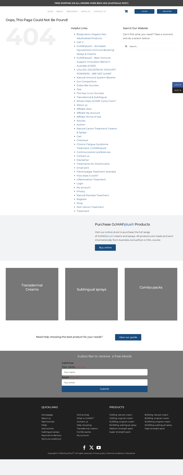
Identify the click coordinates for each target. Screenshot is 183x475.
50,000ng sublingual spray (123, 425)
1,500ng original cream (121, 418)
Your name (74, 367)
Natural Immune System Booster (96, 77)
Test (79, 89)
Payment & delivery (51, 435)
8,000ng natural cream (156, 415)
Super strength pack (120, 432)
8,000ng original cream (157, 418)
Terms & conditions (51, 439)
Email (70, 377)
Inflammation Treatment (91, 179)
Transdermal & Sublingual (92, 97)
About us (82, 105)
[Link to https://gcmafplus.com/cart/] (128, 11)
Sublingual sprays (50, 432)
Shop (80, 203)
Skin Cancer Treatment (90, 207)
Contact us (83, 156)
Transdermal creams (87, 428)
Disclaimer (83, 160)
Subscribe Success (88, 85)
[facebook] (84, 447)
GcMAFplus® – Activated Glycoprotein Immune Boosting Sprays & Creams (95, 50)
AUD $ (176, 90)
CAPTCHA (68, 363)
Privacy (81, 191)
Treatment (83, 211)
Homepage (47, 415)
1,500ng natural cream (120, 415)
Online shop (83, 415)
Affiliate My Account (88, 113)
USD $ (176, 85)
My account (83, 187)
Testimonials (47, 421)
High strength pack (155, 428)
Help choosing (84, 425)
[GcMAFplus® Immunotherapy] (20, 403)
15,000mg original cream (158, 421)
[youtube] (99, 447)
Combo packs (84, 432)
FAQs (44, 425)
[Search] (126, 46)
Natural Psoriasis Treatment (93, 195)
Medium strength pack (121, 428)
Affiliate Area (84, 109)
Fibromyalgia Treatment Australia (96, 171)
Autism (81, 124)
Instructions (47, 428)
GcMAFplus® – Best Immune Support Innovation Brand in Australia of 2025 (94, 61)
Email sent (83, 167)
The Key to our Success (90, 93)
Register (82, 199)
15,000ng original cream (121, 421)
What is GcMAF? (85, 418)
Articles (81, 120)
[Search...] (150, 46)
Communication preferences (94, 152)
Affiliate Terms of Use (89, 116)
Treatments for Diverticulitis (93, 163)
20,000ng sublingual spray (158, 425)
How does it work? (87, 175)
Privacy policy (99, 453)
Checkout (82, 140)
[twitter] (91, 447)
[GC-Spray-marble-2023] (91, 294)
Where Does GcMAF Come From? (96, 101)
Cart (79, 136)
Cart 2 (80, 42)
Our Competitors (87, 81)
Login (80, 183)
